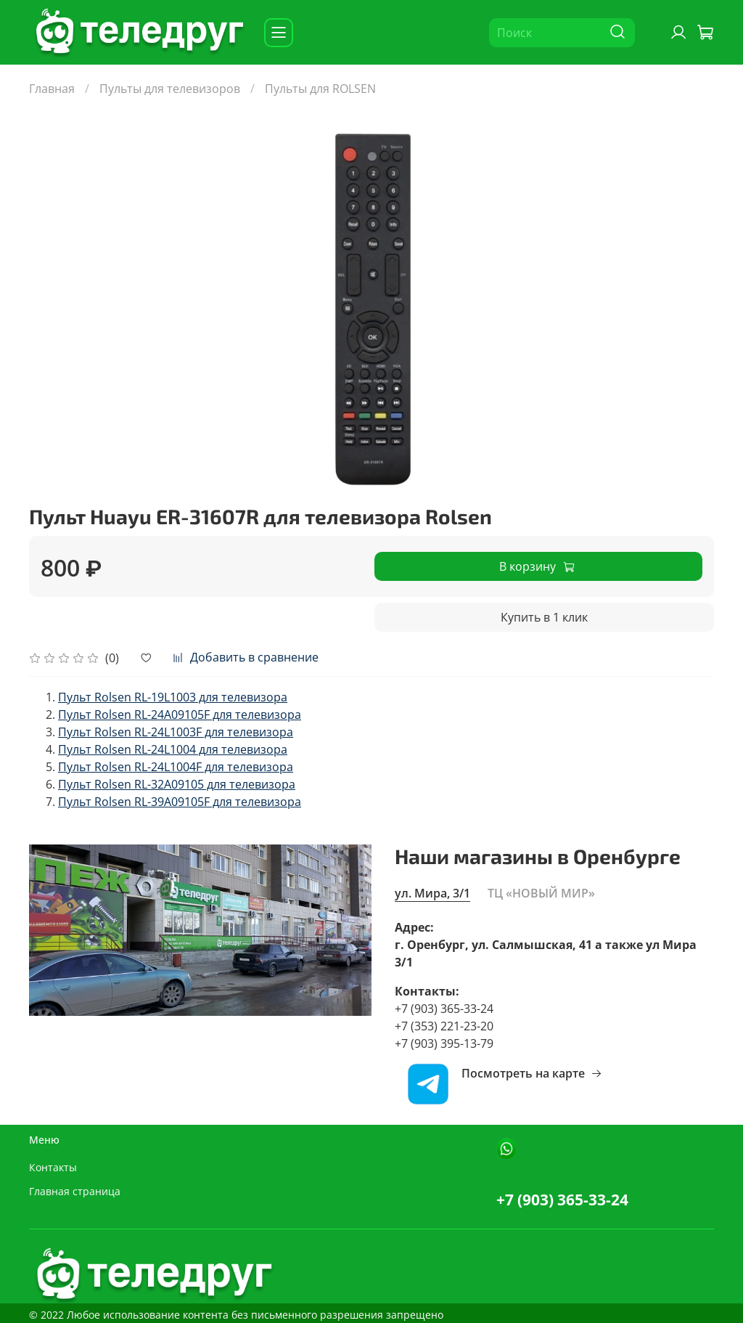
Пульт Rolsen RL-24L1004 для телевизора (172, 749)
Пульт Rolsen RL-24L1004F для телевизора (175, 767)
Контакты (53, 1167)
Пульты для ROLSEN (320, 89)
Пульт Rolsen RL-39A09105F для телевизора (179, 802)
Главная (52, 89)
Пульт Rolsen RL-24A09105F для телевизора (179, 714)
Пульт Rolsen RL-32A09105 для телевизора (176, 784)
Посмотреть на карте (531, 1073)
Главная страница (74, 1191)
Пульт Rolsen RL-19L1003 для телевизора (172, 697)
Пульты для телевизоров (169, 89)
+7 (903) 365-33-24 (562, 1199)
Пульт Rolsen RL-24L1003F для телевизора (175, 732)
